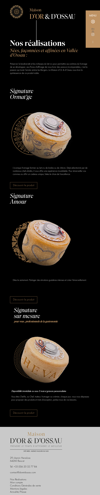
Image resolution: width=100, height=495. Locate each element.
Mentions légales (18, 489)
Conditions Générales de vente (25, 485)
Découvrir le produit (23, 185)
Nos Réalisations (18, 479)
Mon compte (16, 482)
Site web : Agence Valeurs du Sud (36, 451)
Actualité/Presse (18, 492)
